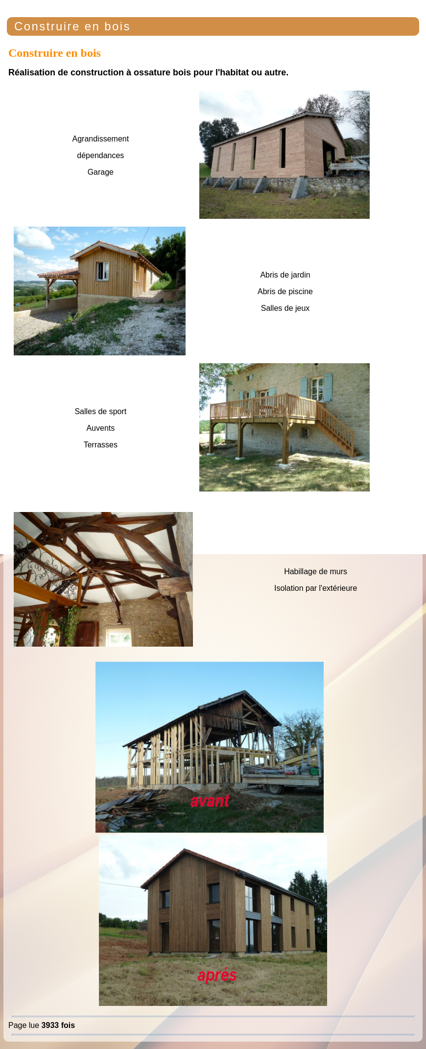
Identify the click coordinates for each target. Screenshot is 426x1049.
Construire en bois (72, 26)
